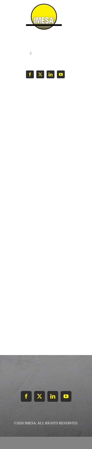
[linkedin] (50, 74)
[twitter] (40, 74)
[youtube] (61, 74)
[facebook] (30, 74)
